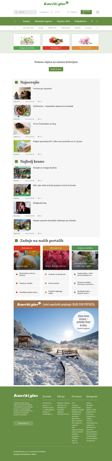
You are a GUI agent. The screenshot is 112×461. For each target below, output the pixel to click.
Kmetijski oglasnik (60, 411)
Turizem (89, 421)
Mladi (41, 28)
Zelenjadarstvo (91, 423)
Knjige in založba (63, 403)
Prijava (72, 12)
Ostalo (88, 28)
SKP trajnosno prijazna (77, 424)
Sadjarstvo (90, 425)
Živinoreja (90, 414)
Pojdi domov (56, 69)
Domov (26, 21)
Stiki (73, 427)
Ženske (77, 28)
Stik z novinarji (77, 421)
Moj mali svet (62, 405)
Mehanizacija (91, 427)
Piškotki (75, 438)
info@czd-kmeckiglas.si (48, 413)
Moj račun (75, 416)
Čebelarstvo (90, 416)
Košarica (75, 405)
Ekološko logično (43, 21)
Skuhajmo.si (61, 407)
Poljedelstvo (81, 21)
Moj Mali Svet (76, 412)
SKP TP (74, 441)
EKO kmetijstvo (92, 438)
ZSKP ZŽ (75, 443)
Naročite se (86, 12)
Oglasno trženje (77, 429)
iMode (34, 454)
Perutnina (65, 28)
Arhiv (73, 403)
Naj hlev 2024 (28, 28)
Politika (89, 418)
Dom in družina (91, 434)
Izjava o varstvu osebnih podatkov (77, 434)
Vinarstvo (52, 28)
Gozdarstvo (90, 441)
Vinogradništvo (91, 432)
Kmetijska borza (63, 414)
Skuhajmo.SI (76, 414)
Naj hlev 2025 (63, 21)
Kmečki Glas (76, 407)
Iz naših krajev (91, 436)
